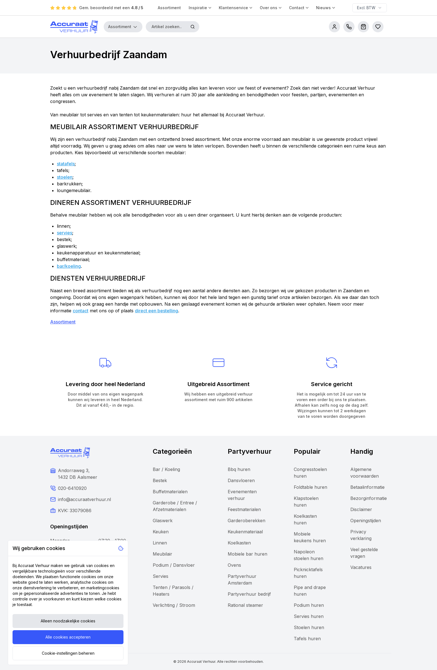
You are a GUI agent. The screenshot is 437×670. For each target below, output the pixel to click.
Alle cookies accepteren (68, 637)
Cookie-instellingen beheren (68, 653)
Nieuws (326, 7)
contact (80, 310)
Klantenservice (236, 7)
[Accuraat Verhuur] (74, 26)
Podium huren (309, 605)
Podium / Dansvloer (174, 565)
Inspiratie (200, 7)
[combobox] (369, 7)
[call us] (349, 26)
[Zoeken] (192, 26)
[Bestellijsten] (377, 26)
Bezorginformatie (368, 498)
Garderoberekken (246, 520)
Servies (160, 576)
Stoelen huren (309, 627)
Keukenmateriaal (245, 531)
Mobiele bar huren (247, 554)
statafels (66, 163)
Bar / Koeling (166, 469)
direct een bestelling (156, 310)
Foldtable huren (310, 487)
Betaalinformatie (367, 487)
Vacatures (361, 567)
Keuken (161, 531)
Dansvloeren (241, 480)
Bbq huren (239, 469)
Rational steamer (245, 605)
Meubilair (162, 554)
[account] (334, 26)
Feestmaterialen (244, 509)
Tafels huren (307, 638)
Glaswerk (163, 520)
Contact (299, 7)
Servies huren (309, 616)
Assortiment (169, 7)
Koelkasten (239, 543)
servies (64, 232)
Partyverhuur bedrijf (249, 594)
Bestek (160, 480)
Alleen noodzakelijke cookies (68, 621)
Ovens (234, 565)
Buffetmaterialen (170, 491)
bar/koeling (69, 266)
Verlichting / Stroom (174, 605)
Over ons (271, 7)
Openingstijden (365, 520)
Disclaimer (361, 509)
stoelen (64, 177)
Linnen (160, 543)
